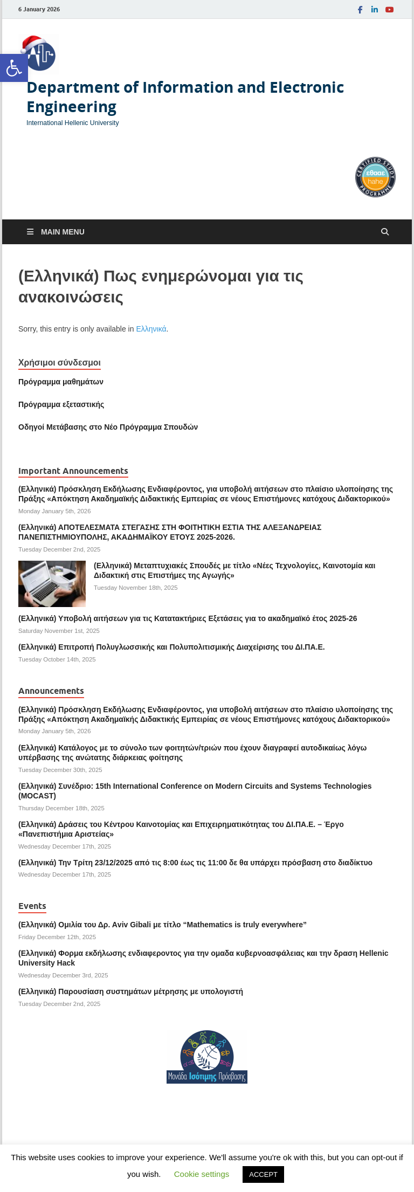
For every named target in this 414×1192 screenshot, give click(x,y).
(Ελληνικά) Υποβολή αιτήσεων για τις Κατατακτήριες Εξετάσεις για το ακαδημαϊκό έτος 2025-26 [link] (187, 618)
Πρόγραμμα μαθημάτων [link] (61, 381)
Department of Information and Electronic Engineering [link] (185, 97)
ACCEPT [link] (263, 1174)
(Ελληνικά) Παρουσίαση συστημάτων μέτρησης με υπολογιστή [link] (130, 991)
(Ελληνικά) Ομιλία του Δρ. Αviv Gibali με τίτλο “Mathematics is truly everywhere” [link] (162, 924)
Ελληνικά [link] (151, 329)
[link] (14, 68)
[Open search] (385, 232)
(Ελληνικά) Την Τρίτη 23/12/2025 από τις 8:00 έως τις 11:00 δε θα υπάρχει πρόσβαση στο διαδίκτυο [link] (195, 862)
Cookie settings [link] (202, 1174)
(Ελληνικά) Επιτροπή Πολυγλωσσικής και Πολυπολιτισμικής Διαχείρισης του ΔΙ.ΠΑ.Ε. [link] (171, 647)
